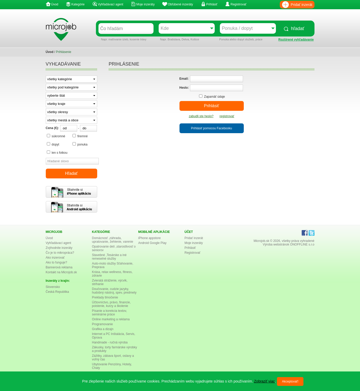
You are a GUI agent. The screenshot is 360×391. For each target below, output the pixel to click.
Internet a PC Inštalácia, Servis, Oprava (113, 335)
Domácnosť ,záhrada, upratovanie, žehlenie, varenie (112, 239)
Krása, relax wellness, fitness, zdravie (112, 273)
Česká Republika (57, 292)
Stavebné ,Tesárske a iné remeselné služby (109, 256)
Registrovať (238, 4)
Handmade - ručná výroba (110, 342)
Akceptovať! (290, 381)
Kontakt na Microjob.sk (61, 272)
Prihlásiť (212, 4)
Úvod (54, 4)
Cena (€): (52, 128)
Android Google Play (152, 243)
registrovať (227, 116)
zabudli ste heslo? (201, 116)
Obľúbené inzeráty (180, 4)
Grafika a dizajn (102, 329)
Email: (184, 78)
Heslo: (184, 87)
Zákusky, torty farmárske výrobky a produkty (114, 349)
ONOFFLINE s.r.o (302, 244)
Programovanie (102, 324)
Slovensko (53, 287)
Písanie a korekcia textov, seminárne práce (109, 312)
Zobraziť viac (264, 381)
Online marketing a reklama (111, 319)
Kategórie (78, 4)
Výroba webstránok (276, 244)
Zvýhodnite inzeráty (59, 248)
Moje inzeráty (145, 4)
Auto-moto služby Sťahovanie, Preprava (112, 265)
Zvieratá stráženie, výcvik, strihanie (110, 282)
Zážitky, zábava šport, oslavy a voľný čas (113, 357)
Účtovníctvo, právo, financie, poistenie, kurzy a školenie (111, 304)
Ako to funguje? (56, 262)
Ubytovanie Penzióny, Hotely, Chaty (112, 366)
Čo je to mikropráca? (60, 252)
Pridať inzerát (301, 5)
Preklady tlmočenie (105, 297)
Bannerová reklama (59, 267)
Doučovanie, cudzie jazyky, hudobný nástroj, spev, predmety (114, 290)
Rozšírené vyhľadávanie (296, 39)
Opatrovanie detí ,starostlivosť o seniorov (114, 248)
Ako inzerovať (55, 257)
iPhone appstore (149, 238)
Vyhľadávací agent (110, 4)
